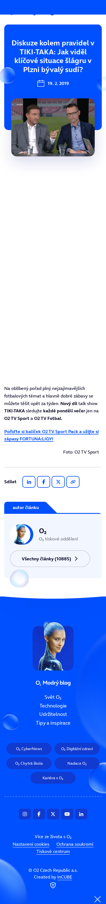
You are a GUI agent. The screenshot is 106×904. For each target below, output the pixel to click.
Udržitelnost (53, 714)
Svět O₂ (16, 52)
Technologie (21, 71)
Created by (53, 882)
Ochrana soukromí (74, 844)
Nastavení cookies (31, 844)
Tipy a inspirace (53, 722)
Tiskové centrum (53, 851)
